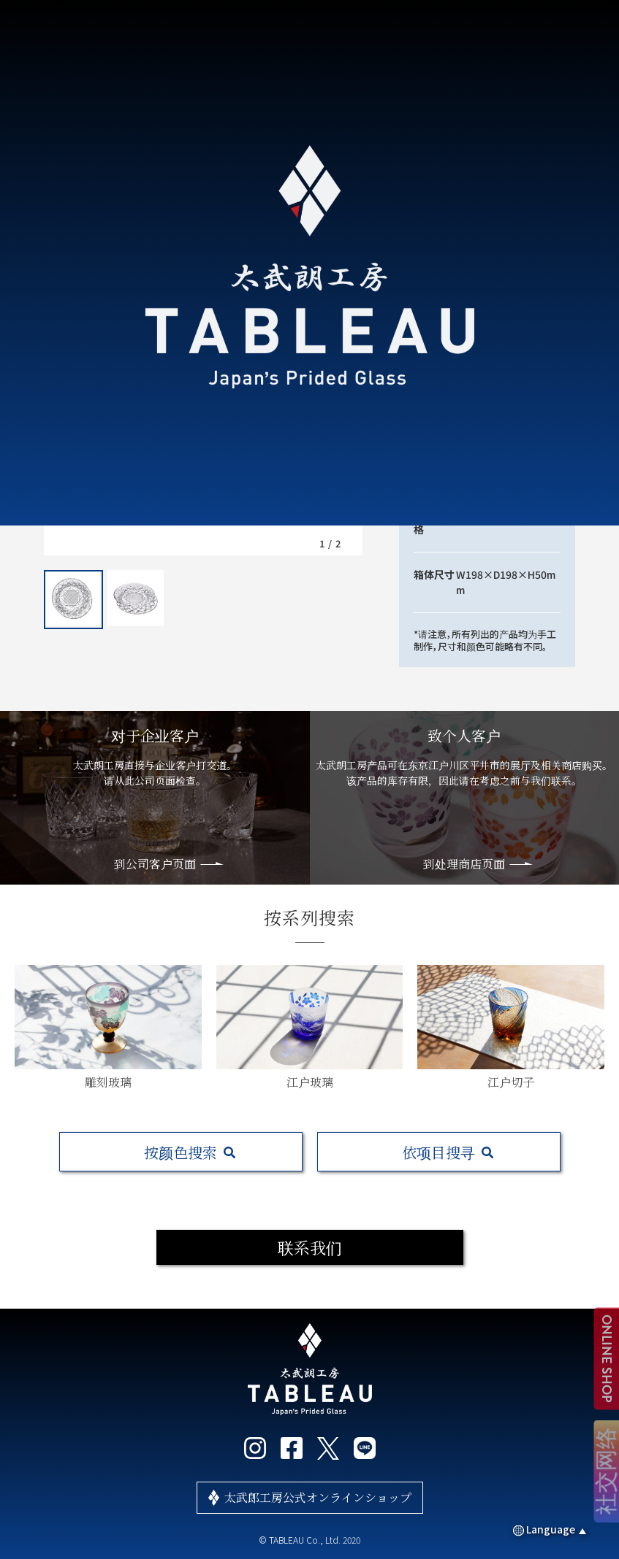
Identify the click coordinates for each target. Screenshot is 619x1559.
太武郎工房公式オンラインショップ (317, 1497)
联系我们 (310, 1247)
